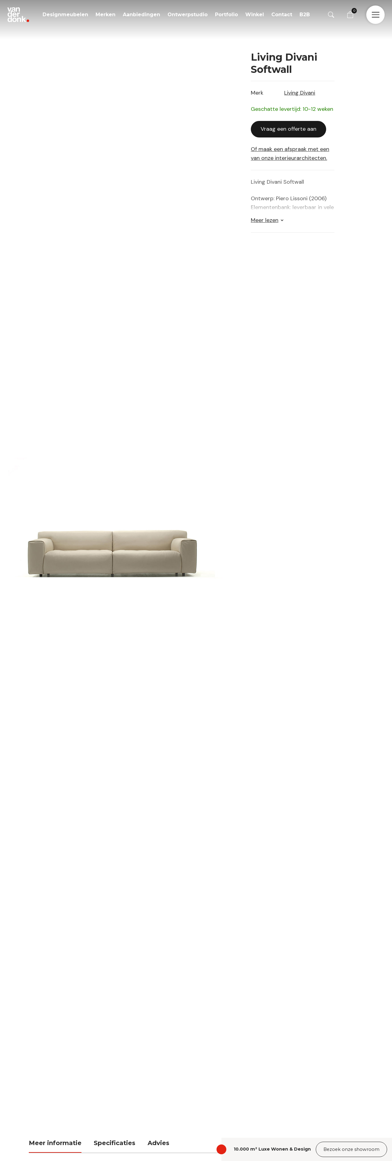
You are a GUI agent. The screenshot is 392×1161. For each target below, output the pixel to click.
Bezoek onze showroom (351, 1149)
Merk (257, 90)
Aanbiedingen (141, 14)
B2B (305, 14)
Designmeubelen (65, 14)
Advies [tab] (158, 1140)
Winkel (254, 14)
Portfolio (226, 14)
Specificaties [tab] (114, 1140)
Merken (105, 14)
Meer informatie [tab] (55, 1140)
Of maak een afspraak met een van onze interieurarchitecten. (290, 151)
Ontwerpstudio (188, 14)
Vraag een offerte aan (288, 126)
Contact (281, 14)
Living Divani (299, 90)
